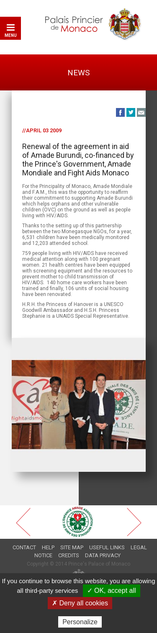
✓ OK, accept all (111, 590)
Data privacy (103, 555)
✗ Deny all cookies (80, 603)
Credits (68, 555)
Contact (24, 547)
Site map (71, 547)
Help (48, 547)
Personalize (80, 621)
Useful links (107, 547)
